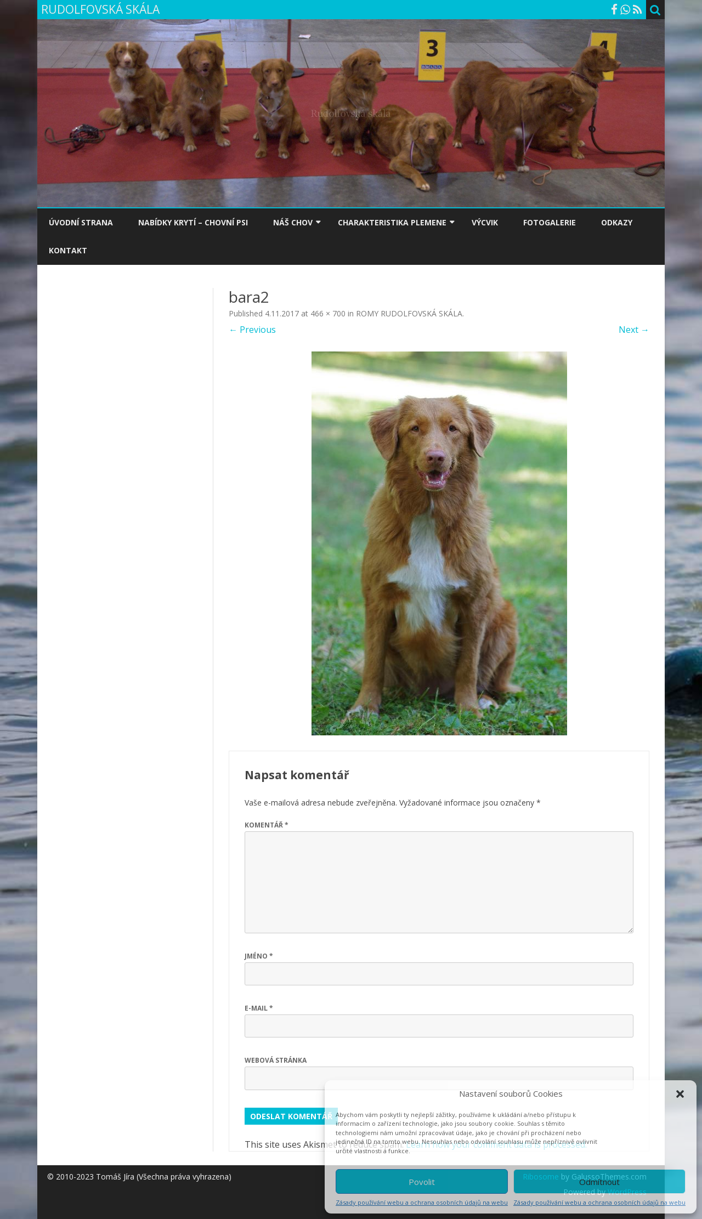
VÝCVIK (485, 222)
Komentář (266, 825)
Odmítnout (599, 1181)
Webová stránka (276, 1060)
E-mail (259, 1008)
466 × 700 (328, 313)
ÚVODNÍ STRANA (81, 222)
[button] (680, 1093)
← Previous (252, 330)
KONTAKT (68, 250)
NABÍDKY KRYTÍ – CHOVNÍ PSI (193, 222)
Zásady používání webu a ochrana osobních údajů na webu (422, 1202)
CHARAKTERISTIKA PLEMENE (392, 222)
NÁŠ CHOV (293, 222)
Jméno (259, 956)
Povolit (422, 1181)
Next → (634, 330)
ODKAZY (616, 222)
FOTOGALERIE (549, 222)
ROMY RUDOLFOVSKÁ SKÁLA (409, 313)
